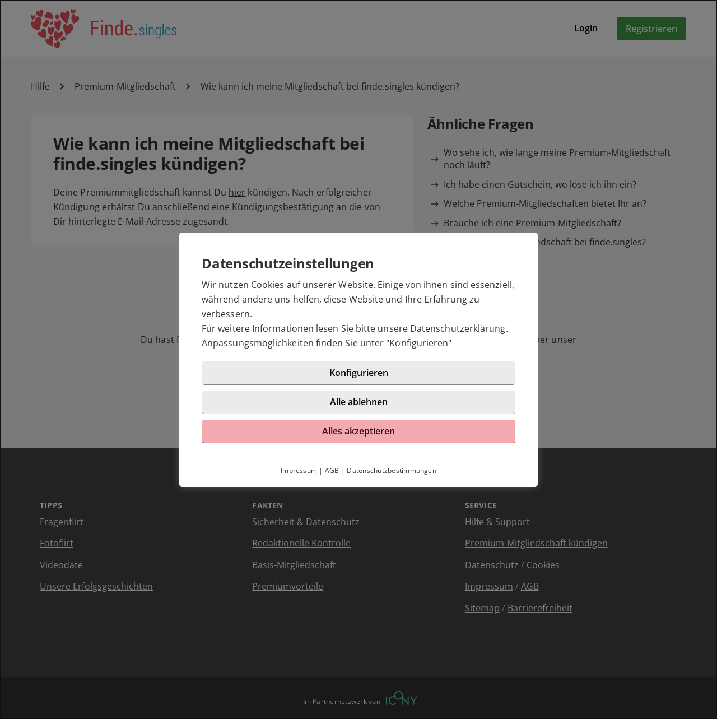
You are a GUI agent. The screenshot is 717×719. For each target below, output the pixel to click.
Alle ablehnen (359, 402)
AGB (332, 470)
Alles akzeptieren (358, 431)
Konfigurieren (418, 343)
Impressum (299, 470)
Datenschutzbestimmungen (391, 470)
